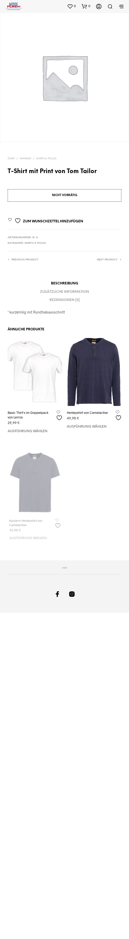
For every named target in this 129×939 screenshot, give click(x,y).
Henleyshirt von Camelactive (88, 411)
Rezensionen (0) (64, 300)
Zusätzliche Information (64, 292)
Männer (25, 158)
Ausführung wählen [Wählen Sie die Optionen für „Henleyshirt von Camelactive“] (87, 424)
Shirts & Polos (46, 158)
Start (11, 158)
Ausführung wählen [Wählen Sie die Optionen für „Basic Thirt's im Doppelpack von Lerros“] (27, 431)
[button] (71, 6)
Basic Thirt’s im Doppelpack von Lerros (28, 415)
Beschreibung (64, 283)
